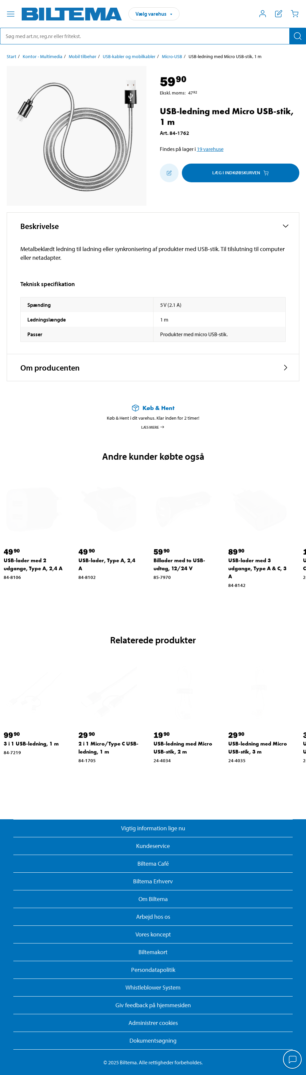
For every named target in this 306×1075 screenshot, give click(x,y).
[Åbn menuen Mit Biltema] (263, 14)
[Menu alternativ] (10, 14)
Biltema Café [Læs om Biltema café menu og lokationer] (153, 863)
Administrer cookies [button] (153, 1023)
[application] (292, 1060)
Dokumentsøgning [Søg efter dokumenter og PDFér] (153, 1040)
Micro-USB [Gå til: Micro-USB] (172, 56)
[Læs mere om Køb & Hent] (153, 407)
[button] (153, 226)
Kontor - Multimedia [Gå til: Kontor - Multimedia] (42, 56)
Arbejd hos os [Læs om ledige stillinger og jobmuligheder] (153, 916)
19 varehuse (210, 149)
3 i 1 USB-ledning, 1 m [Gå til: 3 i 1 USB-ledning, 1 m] (31, 743)
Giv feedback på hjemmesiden (153, 1005)
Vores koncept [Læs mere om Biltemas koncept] (153, 934)
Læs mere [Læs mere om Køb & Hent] (153, 427)
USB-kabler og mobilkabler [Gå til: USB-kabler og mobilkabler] (129, 56)
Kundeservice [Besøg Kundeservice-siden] (153, 846)
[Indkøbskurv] (295, 14)
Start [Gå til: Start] (11, 56)
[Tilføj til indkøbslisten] (169, 173)
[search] (153, 36)
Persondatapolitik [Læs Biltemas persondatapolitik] (153, 970)
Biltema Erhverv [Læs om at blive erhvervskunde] (153, 881)
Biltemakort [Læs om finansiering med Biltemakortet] (153, 952)
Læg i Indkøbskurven (240, 173)
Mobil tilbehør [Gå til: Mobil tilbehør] (82, 56)
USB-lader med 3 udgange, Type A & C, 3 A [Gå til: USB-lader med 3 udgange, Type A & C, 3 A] (257, 568)
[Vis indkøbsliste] (279, 14)
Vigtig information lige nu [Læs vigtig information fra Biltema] (153, 828)
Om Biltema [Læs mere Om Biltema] (153, 899)
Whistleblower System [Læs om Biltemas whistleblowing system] (153, 987)
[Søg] (297, 36)
